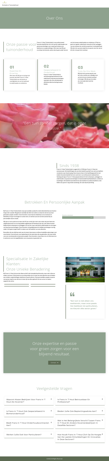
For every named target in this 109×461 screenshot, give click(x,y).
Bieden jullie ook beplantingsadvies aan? (77, 411)
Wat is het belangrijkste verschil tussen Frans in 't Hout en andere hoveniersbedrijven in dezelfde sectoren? (78, 423)
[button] (29, 400)
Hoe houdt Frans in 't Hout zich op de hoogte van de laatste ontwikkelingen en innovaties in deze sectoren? (79, 437)
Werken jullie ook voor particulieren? (23, 435)
